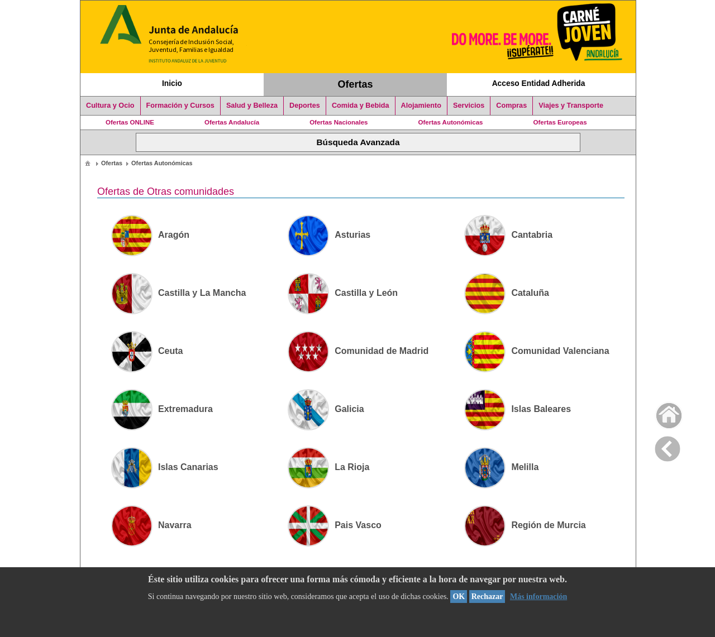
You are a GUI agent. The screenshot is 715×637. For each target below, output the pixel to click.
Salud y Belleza (252, 105)
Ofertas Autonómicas (450, 122)
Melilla (501, 467)
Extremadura (162, 409)
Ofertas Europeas (560, 122)
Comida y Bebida (360, 105)
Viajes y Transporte (570, 105)
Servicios (468, 105)
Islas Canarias (164, 467)
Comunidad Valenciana (536, 351)
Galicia (326, 409)
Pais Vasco (335, 525)
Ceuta (147, 351)
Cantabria (508, 235)
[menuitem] (87, 162)
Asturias (329, 235)
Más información (538, 596)
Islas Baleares (517, 409)
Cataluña (506, 293)
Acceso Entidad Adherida (538, 83)
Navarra (151, 525)
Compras (511, 105)
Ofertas (355, 84)
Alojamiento (421, 105)
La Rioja (328, 467)
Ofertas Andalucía (231, 122)
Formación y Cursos (180, 105)
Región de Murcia (524, 525)
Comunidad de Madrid (358, 351)
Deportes (304, 105)
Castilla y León (343, 293)
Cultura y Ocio (110, 105)
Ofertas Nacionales (338, 122)
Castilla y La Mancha (178, 293)
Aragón (150, 235)
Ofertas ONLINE (130, 122)
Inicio (172, 83)
